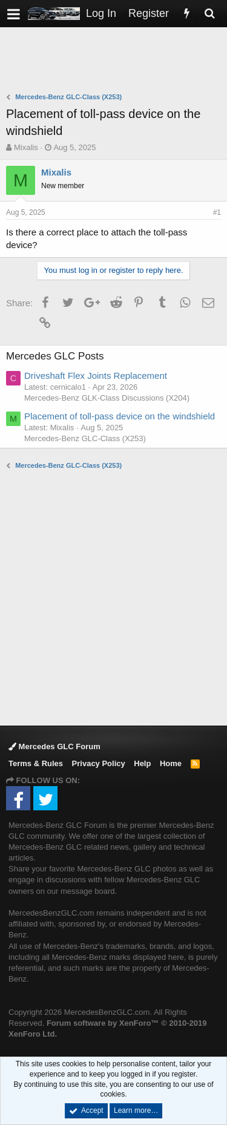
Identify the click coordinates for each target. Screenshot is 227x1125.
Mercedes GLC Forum (54, 746)
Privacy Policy (98, 763)
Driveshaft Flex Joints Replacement (95, 375)
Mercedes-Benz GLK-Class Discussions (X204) (106, 397)
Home (171, 763)
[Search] (209, 13)
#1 (217, 212)
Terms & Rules (35, 763)
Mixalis (26, 147)
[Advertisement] (116, 61)
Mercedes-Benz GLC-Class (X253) (85, 438)
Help (142, 763)
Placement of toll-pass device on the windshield (119, 416)
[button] (13, 13)
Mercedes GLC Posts (55, 356)
